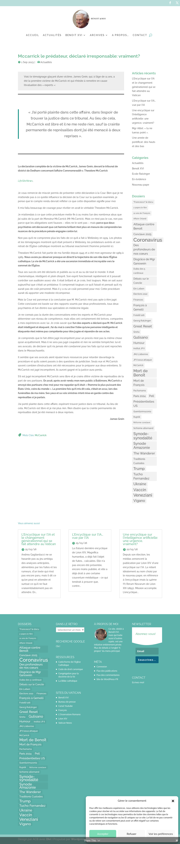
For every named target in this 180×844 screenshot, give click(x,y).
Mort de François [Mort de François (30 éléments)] (138, 383)
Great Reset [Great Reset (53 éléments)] (142, 326)
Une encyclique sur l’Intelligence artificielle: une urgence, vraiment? (140, 539)
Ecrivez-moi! (138, 682)
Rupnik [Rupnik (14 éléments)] (136, 417)
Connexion (102, 666)
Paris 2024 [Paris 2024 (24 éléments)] (139, 395)
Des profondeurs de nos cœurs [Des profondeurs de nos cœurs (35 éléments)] (144, 249)
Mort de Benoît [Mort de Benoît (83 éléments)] (140, 373)
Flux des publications (107, 671)
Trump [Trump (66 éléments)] (139, 469)
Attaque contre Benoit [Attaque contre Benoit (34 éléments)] (143, 226)
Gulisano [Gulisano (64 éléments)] (140, 337)
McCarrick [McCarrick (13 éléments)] (138, 365)
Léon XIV (62, 718)
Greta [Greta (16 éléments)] (136, 332)
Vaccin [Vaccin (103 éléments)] (139, 489)
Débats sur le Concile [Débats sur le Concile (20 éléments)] (141, 280)
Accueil (32, 35)
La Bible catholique (67, 681)
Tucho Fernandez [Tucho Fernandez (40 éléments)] (141, 476)
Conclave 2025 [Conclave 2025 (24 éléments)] (142, 234)
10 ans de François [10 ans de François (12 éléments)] (141, 213)
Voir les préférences (161, 834)
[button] (173, 801)
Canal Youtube (65, 706)
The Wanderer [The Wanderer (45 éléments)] (144, 453)
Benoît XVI (138, 168)
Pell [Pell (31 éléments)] (151, 396)
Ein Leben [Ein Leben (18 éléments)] (138, 288)
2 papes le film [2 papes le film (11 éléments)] (140, 207)
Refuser (131, 834)
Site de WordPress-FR (107, 679)
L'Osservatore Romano (69, 714)
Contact (140, 35)
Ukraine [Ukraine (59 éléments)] (139, 484)
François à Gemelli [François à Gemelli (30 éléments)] (140, 307)
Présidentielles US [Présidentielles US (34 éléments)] (143, 404)
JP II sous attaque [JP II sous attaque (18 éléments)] (142, 359)
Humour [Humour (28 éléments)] (138, 343)
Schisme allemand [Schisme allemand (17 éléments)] (143, 428)
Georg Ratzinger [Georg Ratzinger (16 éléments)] (142, 320)
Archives (97, 35)
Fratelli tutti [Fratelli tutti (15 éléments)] (138, 315)
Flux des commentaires (108, 675)
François (62, 710)
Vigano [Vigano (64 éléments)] (139, 501)
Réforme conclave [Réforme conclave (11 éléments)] (141, 422)
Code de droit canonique (70, 669)
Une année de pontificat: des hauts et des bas (143, 142)
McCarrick (41, 435)
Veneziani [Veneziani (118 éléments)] (142, 495)
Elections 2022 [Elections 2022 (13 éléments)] (140, 294)
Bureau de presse (67, 702)
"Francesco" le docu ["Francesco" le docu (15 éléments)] (143, 202)
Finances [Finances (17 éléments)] (138, 299)
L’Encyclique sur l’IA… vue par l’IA (87, 536)
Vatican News (65, 723)
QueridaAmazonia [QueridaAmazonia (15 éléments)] (142, 411)
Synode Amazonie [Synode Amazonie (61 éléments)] (141, 445)
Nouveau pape (140, 184)
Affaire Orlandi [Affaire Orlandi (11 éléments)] (139, 219)
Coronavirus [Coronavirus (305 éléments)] (147, 239)
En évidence (139, 179)
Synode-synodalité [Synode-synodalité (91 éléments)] (142, 435)
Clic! (58, 646)
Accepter (102, 834)
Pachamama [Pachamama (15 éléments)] (139, 390)
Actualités (52, 35)
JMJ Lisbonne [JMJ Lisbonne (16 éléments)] (140, 354)
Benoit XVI (73, 35)
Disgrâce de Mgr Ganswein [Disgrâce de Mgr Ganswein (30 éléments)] (144, 261)
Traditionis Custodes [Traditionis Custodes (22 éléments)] (139, 461)
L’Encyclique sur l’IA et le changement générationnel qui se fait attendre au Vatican (143, 87)
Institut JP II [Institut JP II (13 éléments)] (138, 348)
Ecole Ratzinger (141, 173)
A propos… (120, 35)
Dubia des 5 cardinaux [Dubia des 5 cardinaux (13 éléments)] (139, 271)
